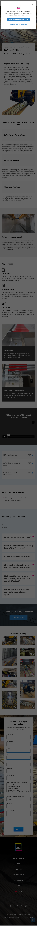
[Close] (32, 5)
